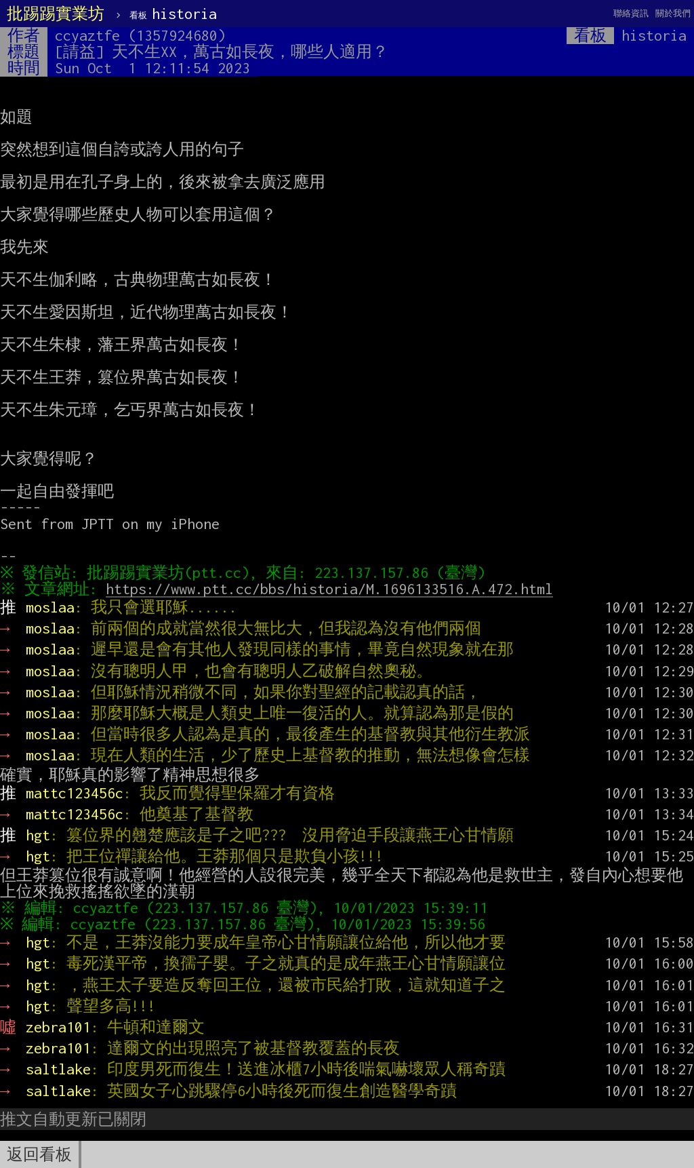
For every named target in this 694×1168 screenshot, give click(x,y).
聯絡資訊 (631, 13)
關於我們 (673, 13)
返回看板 (39, 1154)
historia (173, 13)
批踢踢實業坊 (55, 13)
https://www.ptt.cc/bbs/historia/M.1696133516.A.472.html (332, 589)
